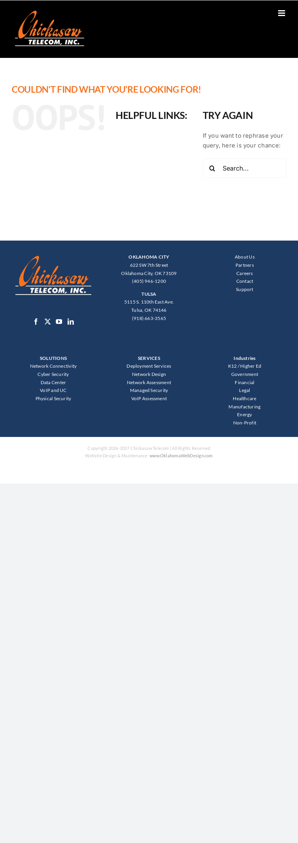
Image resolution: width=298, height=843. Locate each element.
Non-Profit (244, 423)
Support (244, 289)
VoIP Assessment (149, 398)
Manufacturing (244, 407)
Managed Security (149, 390)
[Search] (212, 168)
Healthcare (244, 398)
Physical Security (53, 398)
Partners (245, 265)
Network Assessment (149, 382)
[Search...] (244, 168)
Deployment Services (149, 366)
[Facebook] (36, 321)
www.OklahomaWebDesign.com (181, 455)
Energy (244, 414)
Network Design (149, 374)
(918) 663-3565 (149, 318)
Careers (244, 273)
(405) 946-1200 (149, 281)
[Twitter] (48, 321)
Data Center (53, 382)
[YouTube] (59, 321)
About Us (245, 257)
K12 (232, 366)
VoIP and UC (53, 390)
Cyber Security (53, 374)
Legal (244, 390)
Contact (244, 281)
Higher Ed (250, 366)
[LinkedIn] (71, 321)
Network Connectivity (53, 366)
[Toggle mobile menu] (282, 13)
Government (244, 374)
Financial (244, 382)
